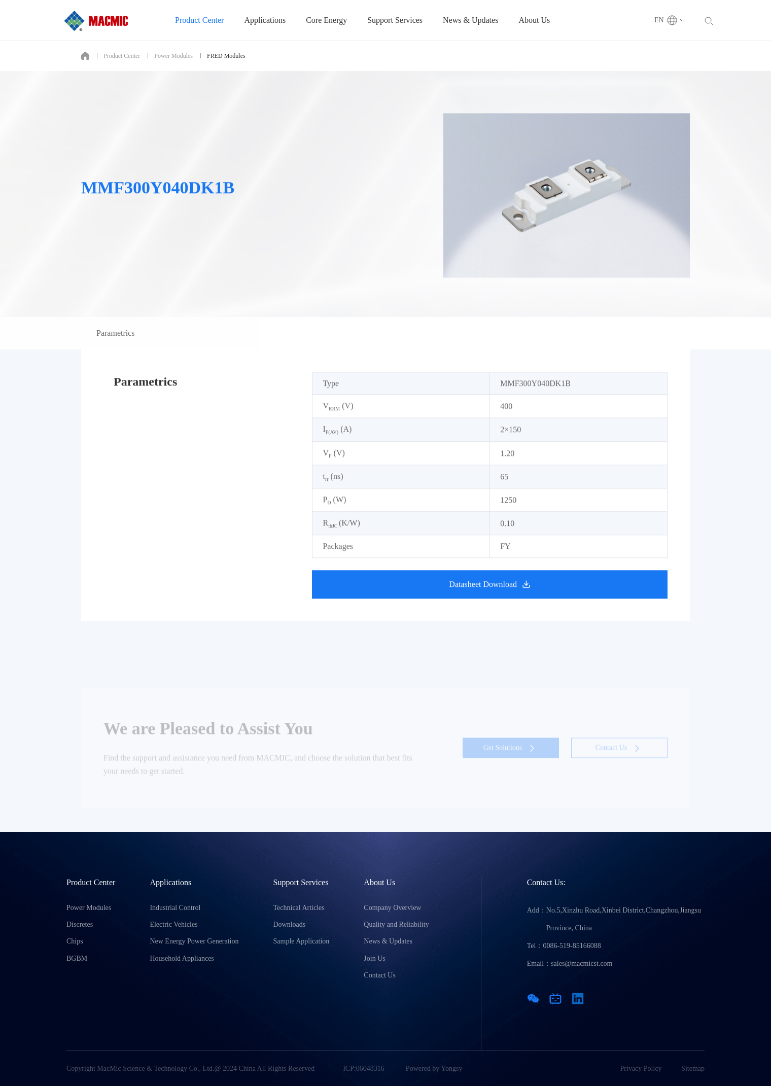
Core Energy (326, 20)
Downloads (289, 924)
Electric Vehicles (173, 924)
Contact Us (380, 975)
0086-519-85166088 (572, 946)
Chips (74, 941)
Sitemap (693, 1068)
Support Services (395, 20)
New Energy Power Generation (194, 941)
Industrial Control (175, 908)
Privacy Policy (641, 1068)
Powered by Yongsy (434, 1068)
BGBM (76, 958)
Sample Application (301, 941)
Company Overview (392, 908)
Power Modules (173, 56)
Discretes (79, 924)
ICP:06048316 (363, 1068)
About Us (534, 20)
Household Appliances (182, 958)
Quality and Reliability (396, 924)
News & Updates (470, 20)
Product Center (199, 20)
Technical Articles (299, 908)
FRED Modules (226, 56)
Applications (265, 20)
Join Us (374, 958)
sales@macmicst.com (581, 963)
